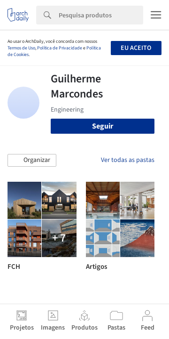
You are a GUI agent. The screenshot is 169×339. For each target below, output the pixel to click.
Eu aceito (136, 48)
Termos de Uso (21, 48)
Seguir (102, 126)
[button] (32, 160)
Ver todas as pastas (127, 160)
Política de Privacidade (59, 48)
